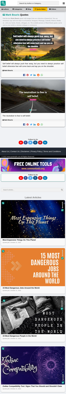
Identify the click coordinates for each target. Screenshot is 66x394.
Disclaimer (25, 151)
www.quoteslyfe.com (14, 156)
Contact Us (15, 151)
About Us (5, 151)
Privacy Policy (36, 151)
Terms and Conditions (52, 151)
